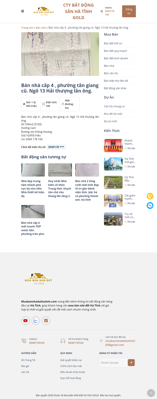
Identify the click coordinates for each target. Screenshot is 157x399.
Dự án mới (110, 121)
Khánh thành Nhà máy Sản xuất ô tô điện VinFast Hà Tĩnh (130, 142)
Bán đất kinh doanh (116, 58)
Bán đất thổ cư (113, 43)
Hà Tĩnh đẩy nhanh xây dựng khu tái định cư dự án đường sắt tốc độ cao (129, 179)
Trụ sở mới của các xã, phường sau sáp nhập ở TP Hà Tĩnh (129, 215)
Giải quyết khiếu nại (71, 360)
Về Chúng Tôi (28, 360)
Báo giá (25, 366)
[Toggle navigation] (22, 11)
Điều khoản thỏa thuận (72, 372)
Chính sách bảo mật (71, 366)
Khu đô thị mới (113, 114)
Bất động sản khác (115, 88)
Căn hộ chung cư (114, 106)
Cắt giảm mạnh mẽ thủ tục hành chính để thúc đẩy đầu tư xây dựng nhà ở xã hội (130, 197)
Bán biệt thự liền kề (116, 81)
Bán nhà (41, 27)
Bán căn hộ (111, 73)
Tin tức (131, 148)
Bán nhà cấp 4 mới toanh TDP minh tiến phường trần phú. (33, 228)
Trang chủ (27, 27)
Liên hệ (25, 372)
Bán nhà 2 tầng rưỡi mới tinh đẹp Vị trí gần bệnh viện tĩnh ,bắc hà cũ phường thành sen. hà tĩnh (87, 190)
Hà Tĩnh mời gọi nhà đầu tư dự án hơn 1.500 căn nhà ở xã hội (130, 160)
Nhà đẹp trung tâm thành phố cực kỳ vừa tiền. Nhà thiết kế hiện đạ (32, 188)
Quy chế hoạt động (70, 378)
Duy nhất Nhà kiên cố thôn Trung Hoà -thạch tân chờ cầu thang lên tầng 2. (59, 188)
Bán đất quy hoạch (115, 51)
